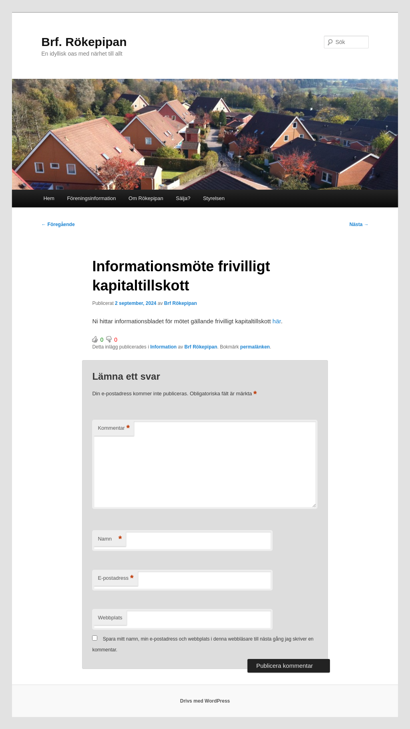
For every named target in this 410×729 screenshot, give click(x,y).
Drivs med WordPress (205, 701)
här (277, 321)
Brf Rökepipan (180, 303)
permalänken (255, 347)
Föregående (57, 224)
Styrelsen (214, 198)
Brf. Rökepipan (84, 41)
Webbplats (110, 618)
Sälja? (183, 198)
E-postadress (115, 578)
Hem (48, 198)
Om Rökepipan (146, 198)
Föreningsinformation (91, 198)
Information (163, 347)
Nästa (359, 224)
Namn (110, 539)
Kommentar (114, 428)
